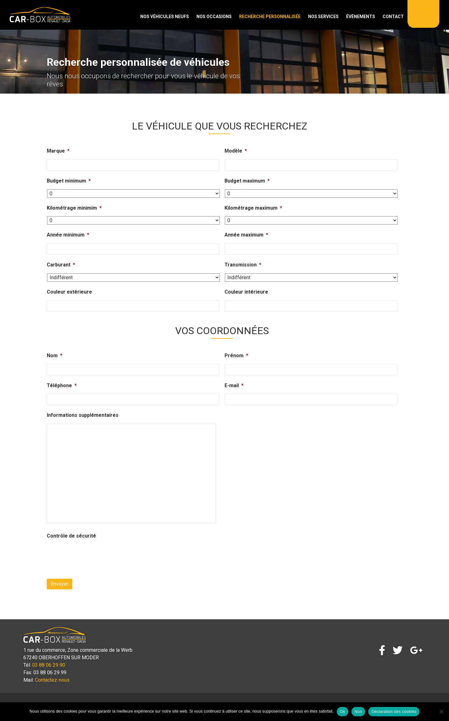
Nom (54, 355)
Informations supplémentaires (82, 415)
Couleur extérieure (69, 292)
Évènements (360, 16)
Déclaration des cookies (393, 711)
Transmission (242, 265)
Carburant (61, 265)
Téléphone (62, 385)
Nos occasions (214, 16)
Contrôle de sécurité (71, 536)
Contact (393, 16)
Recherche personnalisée (270, 16)
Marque (58, 151)
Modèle (235, 151)
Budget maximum (247, 181)
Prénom (236, 355)
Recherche (423, 9)
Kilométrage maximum (253, 208)
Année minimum (68, 235)
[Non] (441, 712)
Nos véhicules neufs (164, 16)
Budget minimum (69, 181)
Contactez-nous (52, 680)
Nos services (323, 16)
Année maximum (246, 235)
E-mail (234, 385)
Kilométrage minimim (74, 208)
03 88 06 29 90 (48, 665)
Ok (342, 711)
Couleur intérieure (246, 292)
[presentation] (94, 556)
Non (358, 711)
